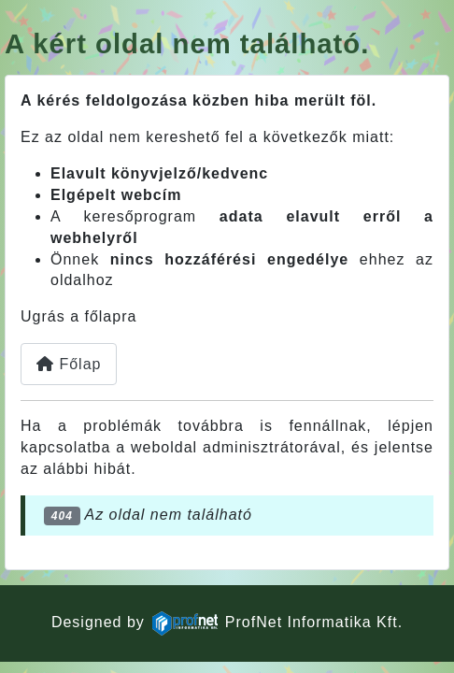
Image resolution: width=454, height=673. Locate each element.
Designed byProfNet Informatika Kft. (227, 622)
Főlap (68, 364)
